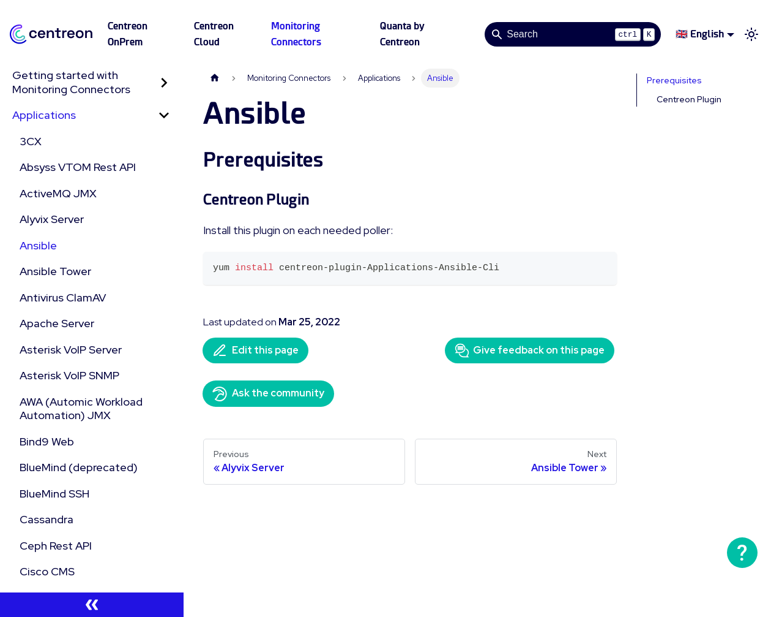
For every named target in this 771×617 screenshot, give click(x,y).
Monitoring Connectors (296, 34)
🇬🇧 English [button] (700, 34)
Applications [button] (44, 115)
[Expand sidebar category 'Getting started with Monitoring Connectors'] (164, 82)
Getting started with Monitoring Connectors (71, 82)
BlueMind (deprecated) (79, 467)
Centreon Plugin (689, 99)
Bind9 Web (47, 441)
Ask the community (268, 394)
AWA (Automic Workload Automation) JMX (81, 409)
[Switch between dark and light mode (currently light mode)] (751, 34)
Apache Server (57, 323)
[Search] (573, 34)
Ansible (38, 245)
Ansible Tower (55, 271)
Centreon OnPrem (127, 34)
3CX (31, 141)
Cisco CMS (47, 571)
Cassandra (46, 519)
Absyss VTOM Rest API (78, 167)
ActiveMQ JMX (58, 193)
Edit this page (255, 350)
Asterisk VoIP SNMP (69, 375)
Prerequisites (674, 80)
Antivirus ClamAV (63, 297)
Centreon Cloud (214, 34)
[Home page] (214, 78)
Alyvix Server (52, 219)
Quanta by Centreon (402, 34)
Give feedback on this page (530, 350)
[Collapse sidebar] (92, 604)
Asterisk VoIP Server (71, 350)
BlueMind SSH (54, 493)
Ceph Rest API (56, 546)
